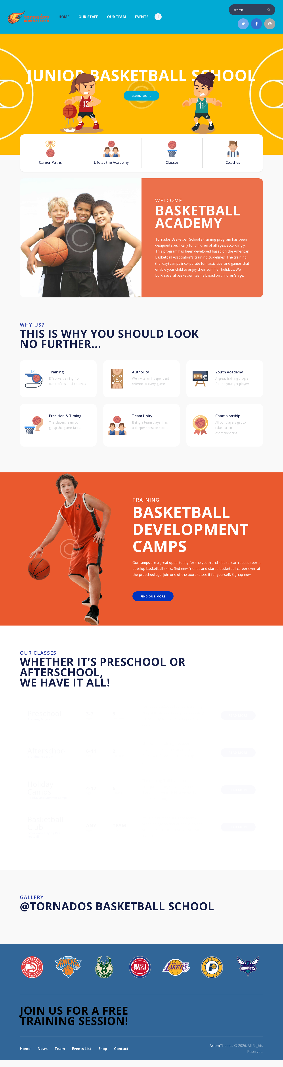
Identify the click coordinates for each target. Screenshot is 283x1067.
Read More (238, 722)
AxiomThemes (221, 1052)
